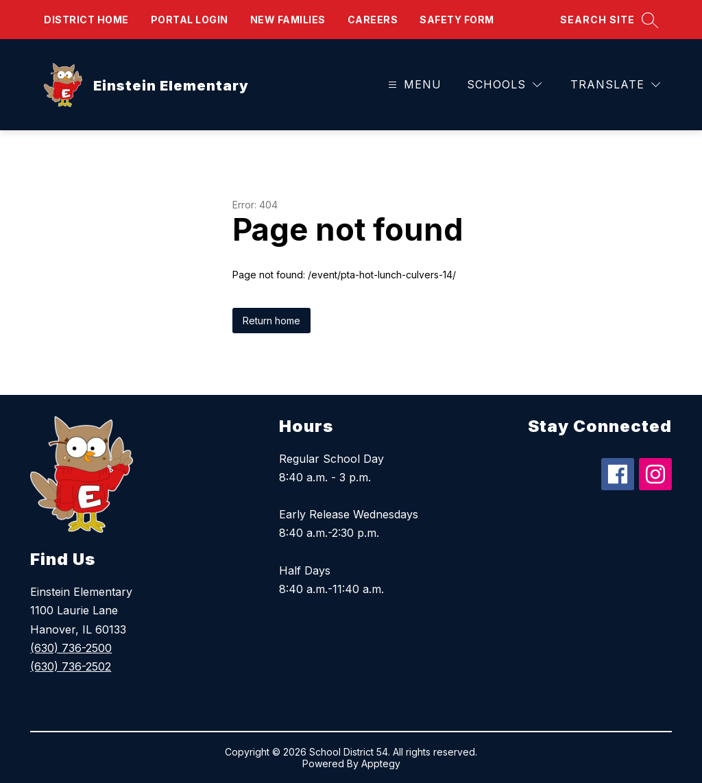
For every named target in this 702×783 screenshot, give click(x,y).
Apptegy (380, 763)
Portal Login (189, 19)
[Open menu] (413, 84)
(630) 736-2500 (71, 648)
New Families (288, 19)
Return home (271, 320)
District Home (86, 19)
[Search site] (609, 19)
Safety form (457, 19)
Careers (373, 19)
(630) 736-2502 (70, 666)
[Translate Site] (615, 84)
